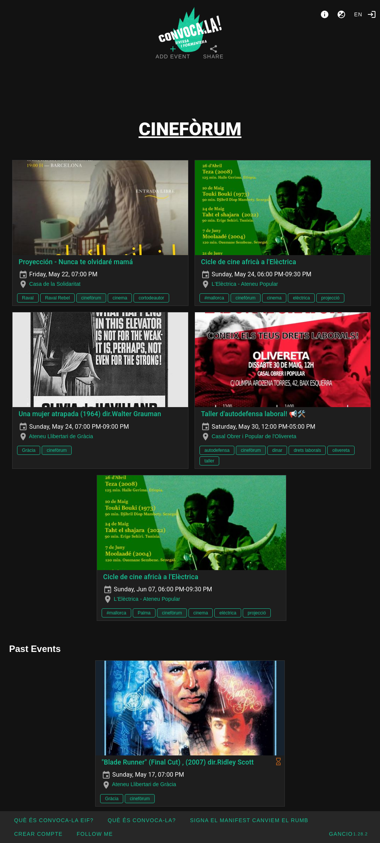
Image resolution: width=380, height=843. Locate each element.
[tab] (172, 53)
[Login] (371, 14)
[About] (324, 14)
